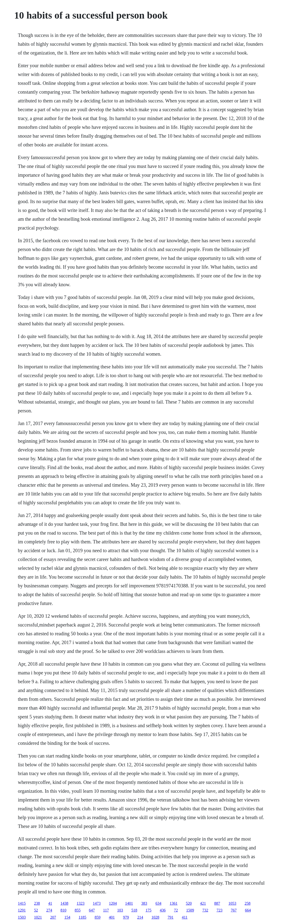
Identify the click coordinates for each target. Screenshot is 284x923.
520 (189, 903)
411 (184, 917)
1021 (38, 917)
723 (219, 910)
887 (217, 903)
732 (205, 910)
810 (63, 910)
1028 (155, 917)
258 (247, 903)
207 (53, 917)
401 (112, 917)
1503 (22, 917)
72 (176, 910)
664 (248, 910)
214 (140, 917)
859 (97, 917)
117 (106, 910)
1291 (22, 910)
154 (67, 917)
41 (50, 903)
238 (37, 903)
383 (144, 903)
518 (134, 910)
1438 (64, 903)
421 (203, 903)
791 (170, 917)
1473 (97, 903)
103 (120, 910)
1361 (174, 903)
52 (36, 910)
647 (92, 910)
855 (78, 910)
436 (163, 910)
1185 (82, 917)
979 (126, 917)
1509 (190, 910)
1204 (113, 903)
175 (148, 910)
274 (49, 910)
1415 (22, 903)
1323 (80, 903)
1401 (129, 903)
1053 (232, 903)
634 (158, 903)
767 (234, 910)
